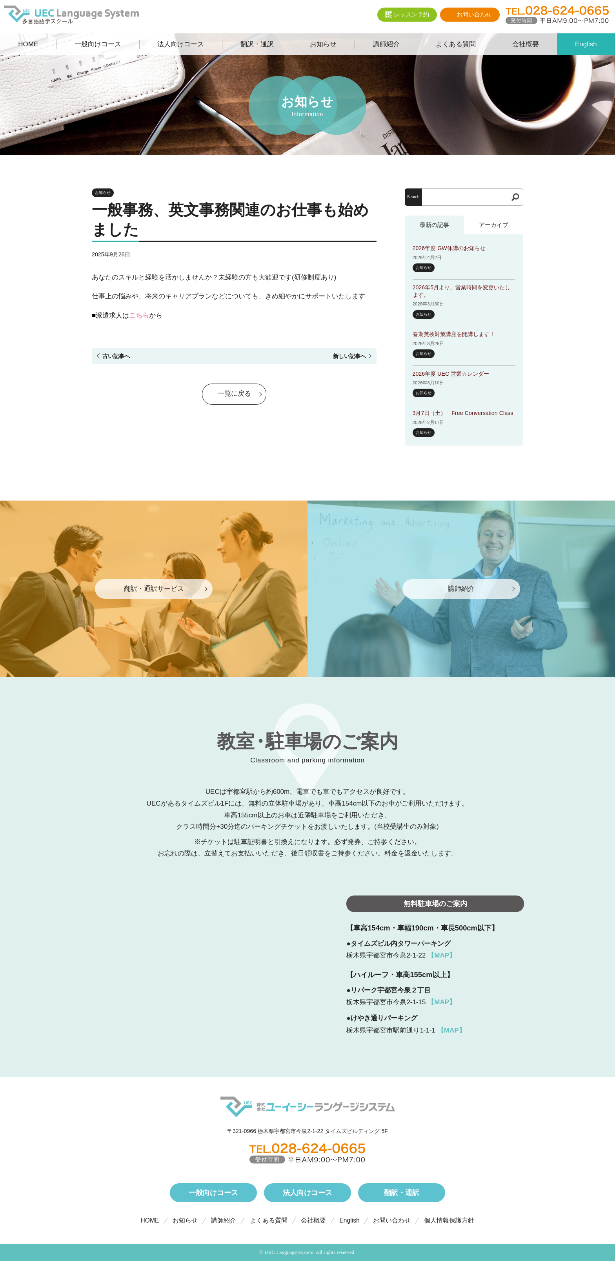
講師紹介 (223, 1220)
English (349, 1220)
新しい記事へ (349, 356)
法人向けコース (307, 1192)
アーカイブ (493, 224)
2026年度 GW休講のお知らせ (449, 248)
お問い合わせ (392, 1220)
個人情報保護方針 (449, 1220)
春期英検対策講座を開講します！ (454, 334)
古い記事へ (116, 356)
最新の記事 (434, 224)
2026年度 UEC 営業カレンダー (451, 374)
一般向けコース (213, 1192)
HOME (150, 1220)
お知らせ (103, 192)
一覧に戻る (234, 394)
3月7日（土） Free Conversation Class (463, 413)
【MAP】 (442, 955)
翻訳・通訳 (401, 1192)
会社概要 (313, 1220)
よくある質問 (268, 1220)
